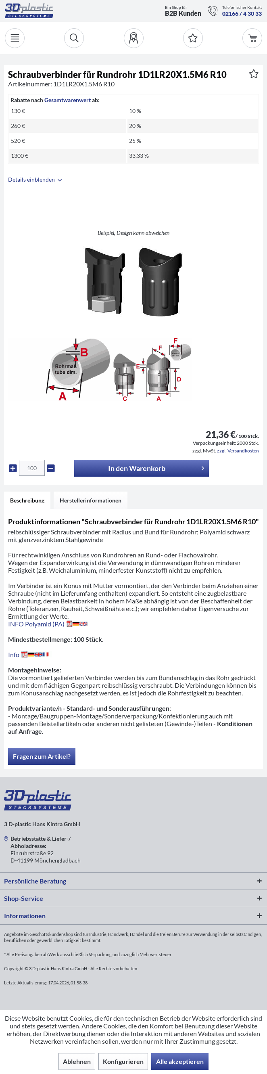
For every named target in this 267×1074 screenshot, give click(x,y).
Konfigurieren (123, 1061)
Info (30, 654)
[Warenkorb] (252, 38)
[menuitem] (134, 38)
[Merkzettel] (193, 38)
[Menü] (15, 38)
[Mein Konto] (134, 38)
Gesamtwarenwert (67, 99)
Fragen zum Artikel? (42, 756)
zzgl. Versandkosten (238, 451)
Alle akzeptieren (180, 1061)
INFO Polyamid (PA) (48, 624)
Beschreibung (27, 500)
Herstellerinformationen (90, 500)
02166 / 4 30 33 (242, 13)
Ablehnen (77, 1061)
